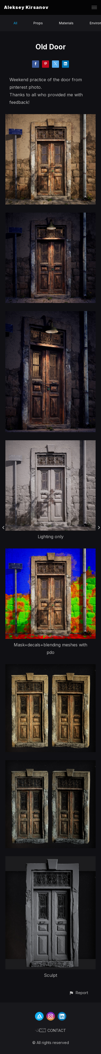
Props (38, 23)
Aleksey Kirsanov (26, 7)
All (15, 23)
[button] (78, 992)
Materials (66, 23)
